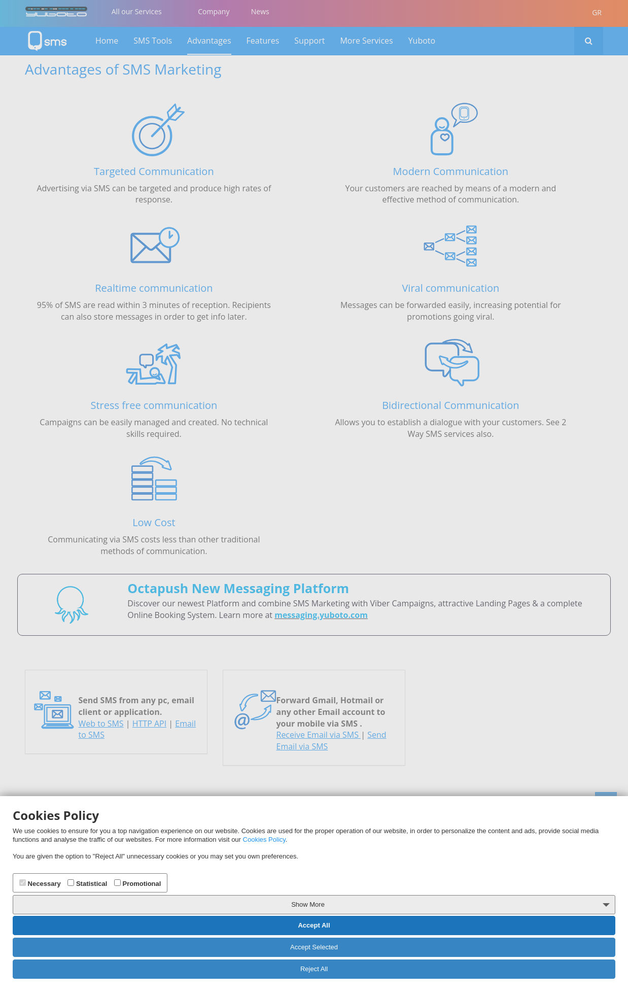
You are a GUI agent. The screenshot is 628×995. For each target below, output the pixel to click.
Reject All (314, 969)
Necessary (40, 883)
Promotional (137, 883)
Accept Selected (314, 947)
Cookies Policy (264, 839)
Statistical (87, 883)
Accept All (314, 925)
